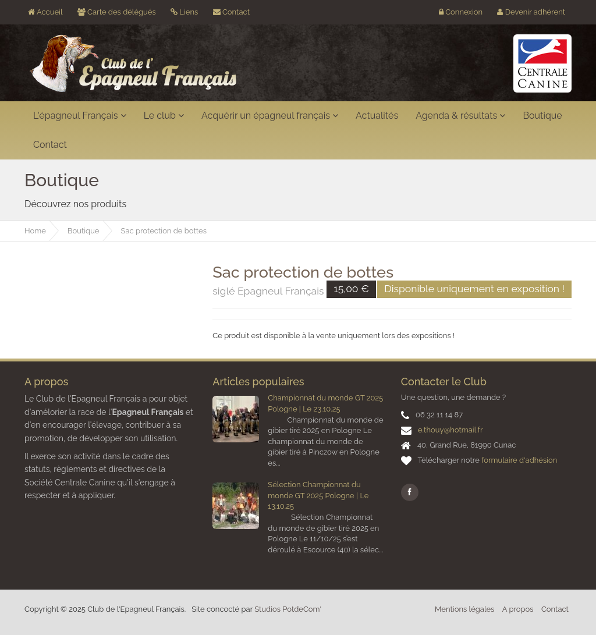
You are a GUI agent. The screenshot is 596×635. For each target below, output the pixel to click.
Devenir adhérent (531, 12)
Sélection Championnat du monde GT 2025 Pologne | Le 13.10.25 (318, 495)
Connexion (461, 12)
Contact (231, 12)
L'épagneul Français (79, 115)
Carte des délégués (116, 12)
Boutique (542, 115)
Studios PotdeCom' (287, 609)
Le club (164, 115)
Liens (184, 12)
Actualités (377, 115)
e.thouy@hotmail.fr (450, 429)
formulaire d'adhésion (519, 460)
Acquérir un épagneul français (269, 115)
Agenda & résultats (460, 115)
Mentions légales (464, 609)
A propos (518, 609)
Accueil (45, 12)
